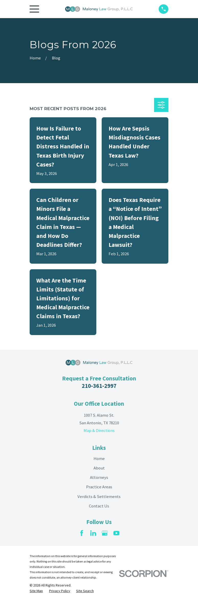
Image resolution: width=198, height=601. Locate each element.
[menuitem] (36, 591)
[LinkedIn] (93, 533)
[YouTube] (116, 533)
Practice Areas (99, 487)
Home (99, 458)
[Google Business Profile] (105, 533)
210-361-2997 (99, 385)
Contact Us (99, 506)
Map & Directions (99, 430)
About (99, 468)
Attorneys (99, 477)
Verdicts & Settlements (99, 496)
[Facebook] (82, 533)
